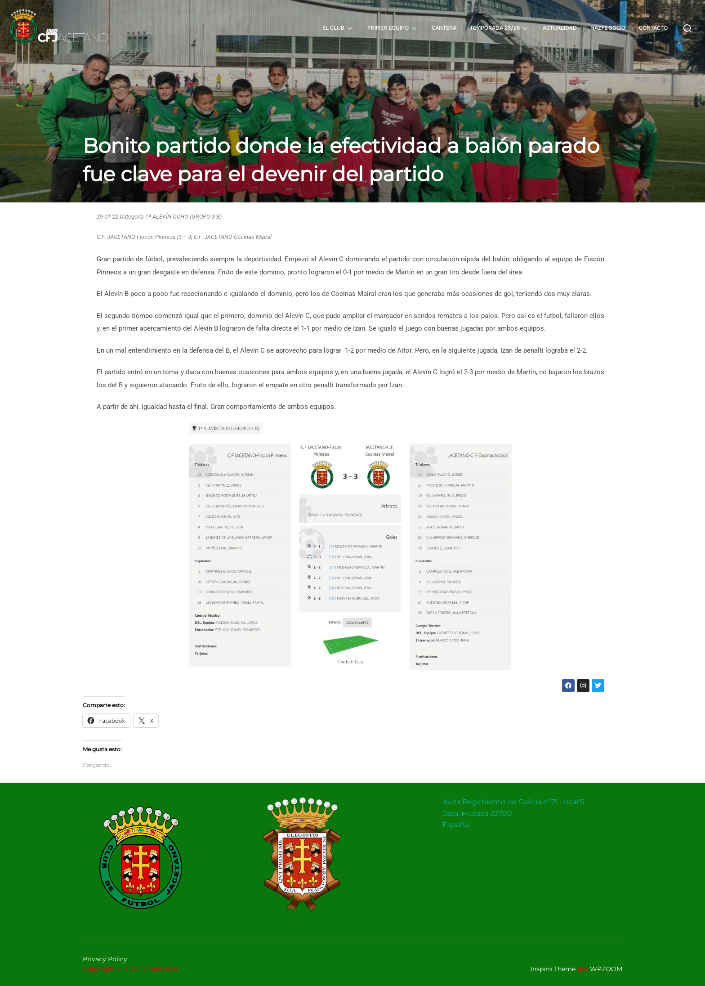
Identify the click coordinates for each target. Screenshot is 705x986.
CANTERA (444, 27)
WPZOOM (606, 969)
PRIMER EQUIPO (392, 28)
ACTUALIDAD (560, 27)
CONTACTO (653, 27)
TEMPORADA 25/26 (499, 28)
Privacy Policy (105, 959)
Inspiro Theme (553, 969)
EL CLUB (338, 28)
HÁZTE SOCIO (607, 27)
